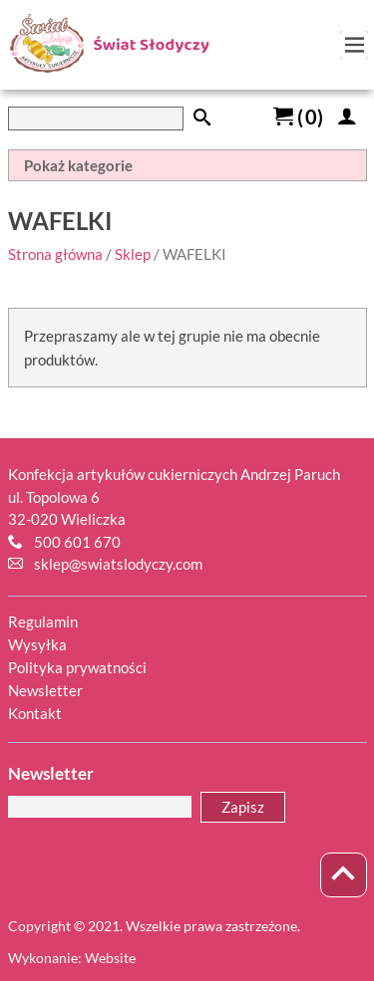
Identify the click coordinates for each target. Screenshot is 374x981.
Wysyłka (37, 644)
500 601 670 (77, 542)
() (298, 116)
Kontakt (35, 713)
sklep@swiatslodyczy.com (118, 564)
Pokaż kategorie (78, 165)
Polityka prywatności (77, 667)
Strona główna (55, 254)
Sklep (133, 254)
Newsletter (45, 690)
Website (110, 957)
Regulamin (43, 621)
